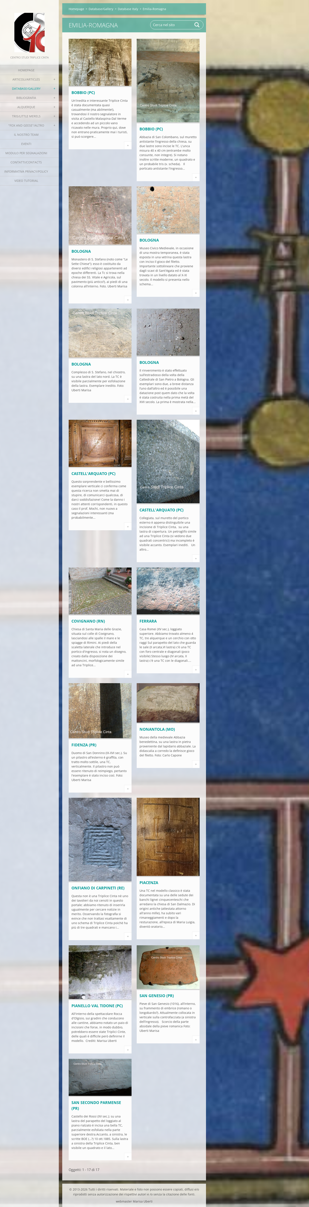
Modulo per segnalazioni (26, 153)
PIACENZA (148, 882)
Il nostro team (26, 135)
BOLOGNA (81, 251)
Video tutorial (26, 181)
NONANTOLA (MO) (157, 729)
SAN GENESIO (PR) (156, 995)
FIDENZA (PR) (83, 744)
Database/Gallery (26, 89)
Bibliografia (26, 98)
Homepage (26, 70)
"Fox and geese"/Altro (26, 125)
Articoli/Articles (26, 79)
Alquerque (26, 107)
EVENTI (26, 144)
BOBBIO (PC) (83, 92)
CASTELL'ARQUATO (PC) (93, 473)
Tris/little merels (26, 116)
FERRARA (148, 621)
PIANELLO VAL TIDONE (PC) (97, 1005)
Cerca (197, 25)
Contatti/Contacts (26, 162)
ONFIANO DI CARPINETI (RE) (97, 887)
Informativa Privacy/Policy (26, 171)
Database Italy (128, 9)
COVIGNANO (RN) (88, 621)
